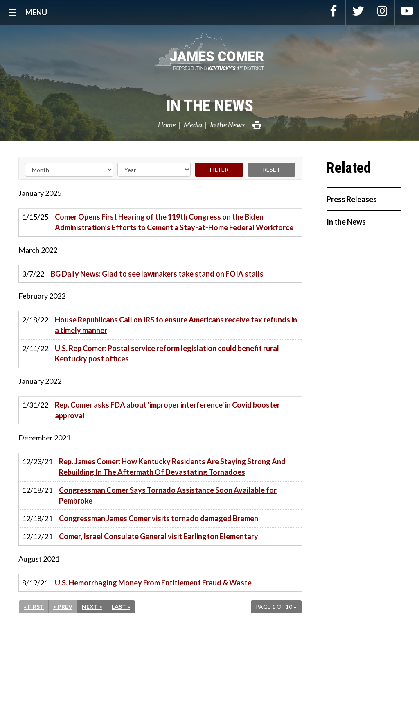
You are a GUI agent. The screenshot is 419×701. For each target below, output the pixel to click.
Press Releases (352, 199)
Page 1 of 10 (276, 606)
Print (256, 124)
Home (167, 124)
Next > (92, 606)
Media (193, 124)
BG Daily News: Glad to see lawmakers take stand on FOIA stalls (157, 273)
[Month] (69, 170)
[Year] (153, 170)
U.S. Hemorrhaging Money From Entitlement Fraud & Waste (153, 582)
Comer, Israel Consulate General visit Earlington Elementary (158, 536)
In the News (209, 106)
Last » (121, 606)
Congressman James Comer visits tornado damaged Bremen (158, 518)
